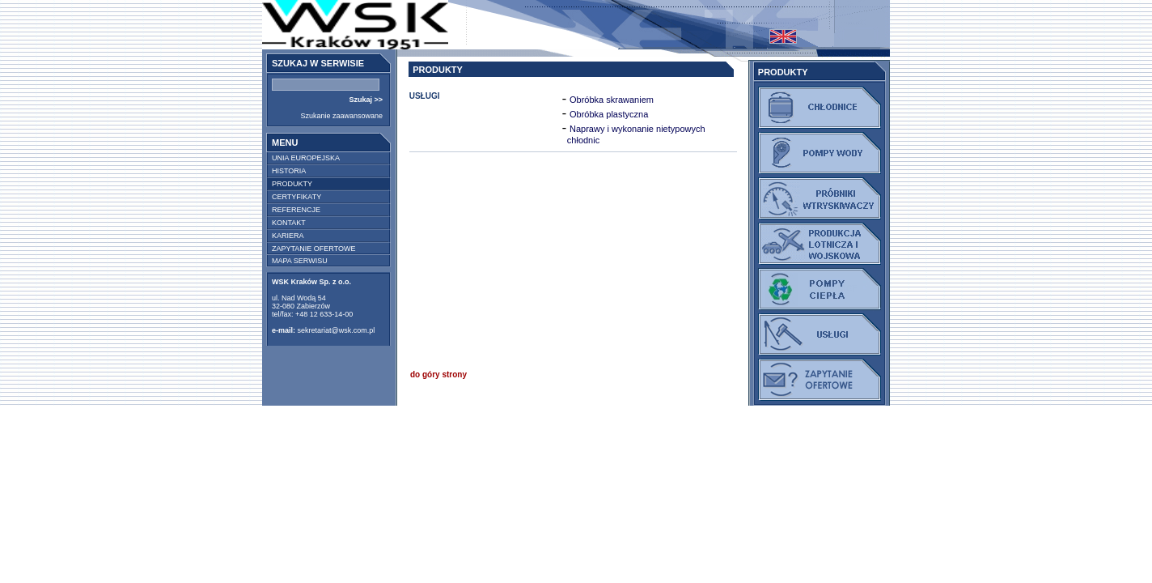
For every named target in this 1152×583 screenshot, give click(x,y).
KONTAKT (289, 223)
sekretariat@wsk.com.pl (336, 330)
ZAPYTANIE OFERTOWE (314, 249)
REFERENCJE (296, 210)
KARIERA (288, 236)
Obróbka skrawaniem (612, 99)
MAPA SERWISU (300, 261)
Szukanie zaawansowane (341, 116)
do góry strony (438, 374)
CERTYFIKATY (296, 197)
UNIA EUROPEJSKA (306, 158)
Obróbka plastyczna (609, 114)
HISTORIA (289, 171)
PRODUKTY (292, 184)
